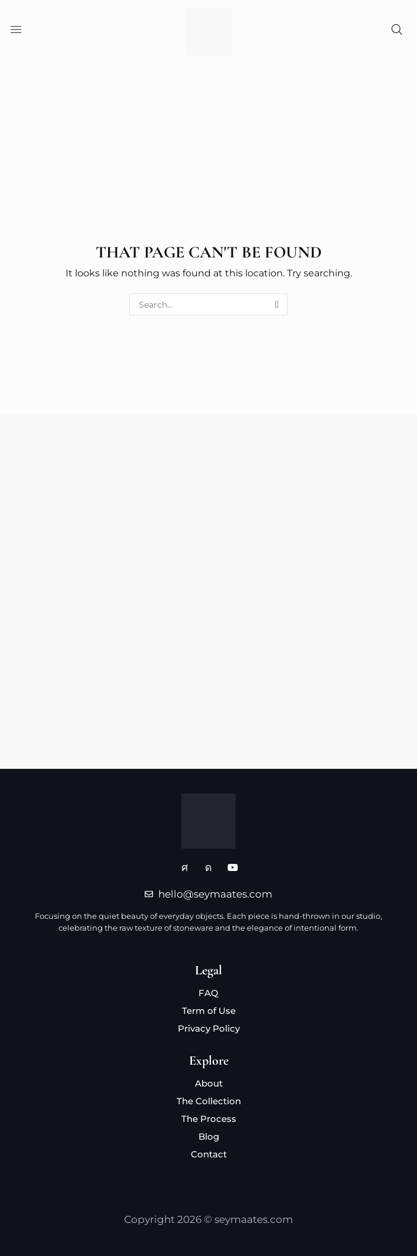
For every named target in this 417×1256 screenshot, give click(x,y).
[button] (14, 32)
